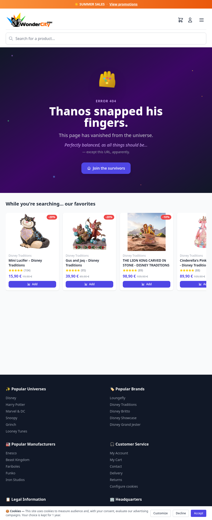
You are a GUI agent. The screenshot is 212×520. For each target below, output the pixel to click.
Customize (160, 513)
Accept (198, 513)
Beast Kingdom (18, 459)
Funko (10, 473)
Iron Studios (15, 479)
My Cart (116, 459)
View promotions (123, 4)
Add (32, 284)
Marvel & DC (15, 411)
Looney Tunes (16, 431)
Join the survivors (106, 168)
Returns (116, 479)
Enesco (11, 453)
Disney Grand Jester (125, 424)
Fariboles (13, 466)
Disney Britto (120, 411)
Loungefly (117, 398)
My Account (119, 453)
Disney (11, 398)
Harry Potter (15, 404)
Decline (181, 513)
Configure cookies (124, 486)
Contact (116, 466)
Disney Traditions (123, 404)
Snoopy (11, 418)
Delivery (116, 473)
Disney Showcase (123, 418)
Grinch (11, 424)
